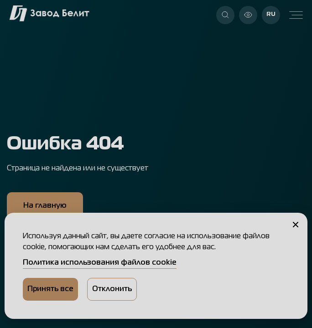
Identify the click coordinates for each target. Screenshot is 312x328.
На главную (45, 206)
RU (271, 14)
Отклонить (112, 289)
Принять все (50, 289)
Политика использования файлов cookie (100, 263)
